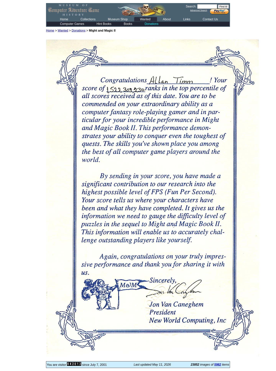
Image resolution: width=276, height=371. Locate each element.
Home (64, 19)
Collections (87, 19)
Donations (151, 23)
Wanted (145, 19)
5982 (217, 364)
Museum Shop (118, 19)
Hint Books (104, 23)
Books (128, 23)
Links (186, 19)
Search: (191, 6)
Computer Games (72, 23)
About (167, 19)
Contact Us (210, 19)
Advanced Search (198, 10)
